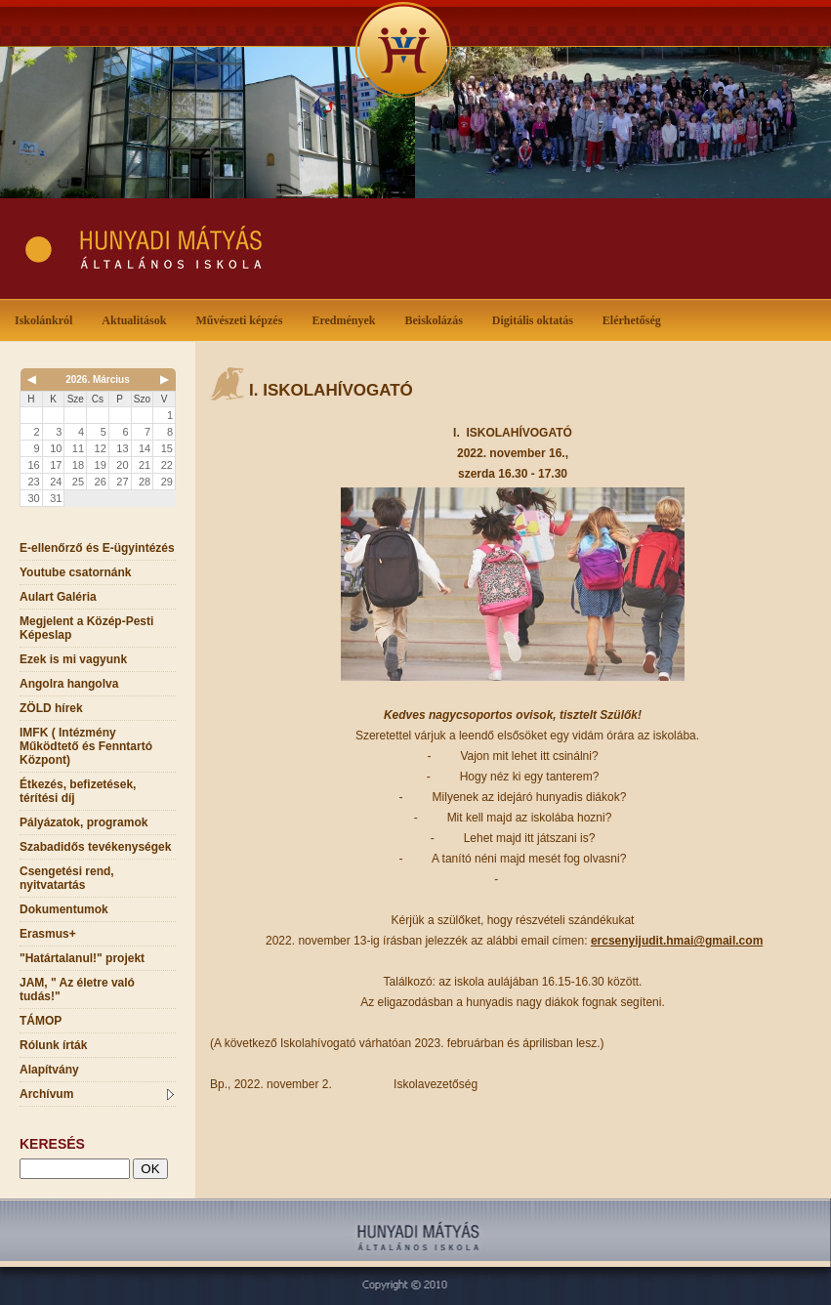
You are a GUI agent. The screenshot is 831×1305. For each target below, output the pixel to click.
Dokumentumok (64, 909)
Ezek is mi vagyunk (73, 659)
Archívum (97, 1094)
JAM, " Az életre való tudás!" (77, 989)
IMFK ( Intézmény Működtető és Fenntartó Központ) (86, 746)
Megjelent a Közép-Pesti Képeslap (86, 628)
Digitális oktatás (532, 320)
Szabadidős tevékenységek (95, 847)
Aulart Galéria (58, 597)
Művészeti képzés (242, 319)
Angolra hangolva (69, 684)
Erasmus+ (48, 934)
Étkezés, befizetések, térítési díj (78, 791)
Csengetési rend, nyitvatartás (67, 878)
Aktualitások (138, 319)
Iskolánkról (47, 319)
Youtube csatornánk (75, 572)
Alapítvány (49, 1069)
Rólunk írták (53, 1045)
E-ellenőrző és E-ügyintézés (97, 548)
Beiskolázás (437, 319)
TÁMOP (41, 1021)
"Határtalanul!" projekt (82, 958)
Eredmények (347, 319)
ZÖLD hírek (51, 708)
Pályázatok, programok (83, 822)
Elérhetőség (631, 320)
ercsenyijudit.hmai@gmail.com (677, 940)
